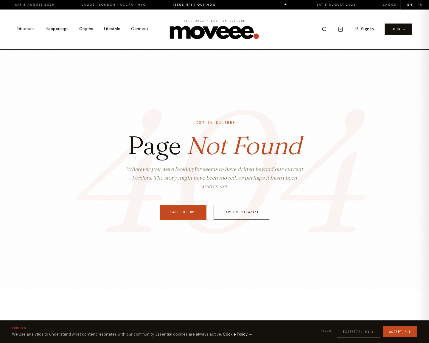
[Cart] (340, 29)
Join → (398, 29)
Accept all (400, 332)
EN (410, 5)
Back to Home (183, 212)
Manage (326, 331)
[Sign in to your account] (364, 29)
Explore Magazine (241, 212)
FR (420, 5)
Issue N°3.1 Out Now (210, 5)
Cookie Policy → (237, 334)
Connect (139, 28)
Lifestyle (112, 28)
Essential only (358, 332)
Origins (86, 28)
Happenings (57, 28)
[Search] (324, 29)
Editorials (26, 28)
